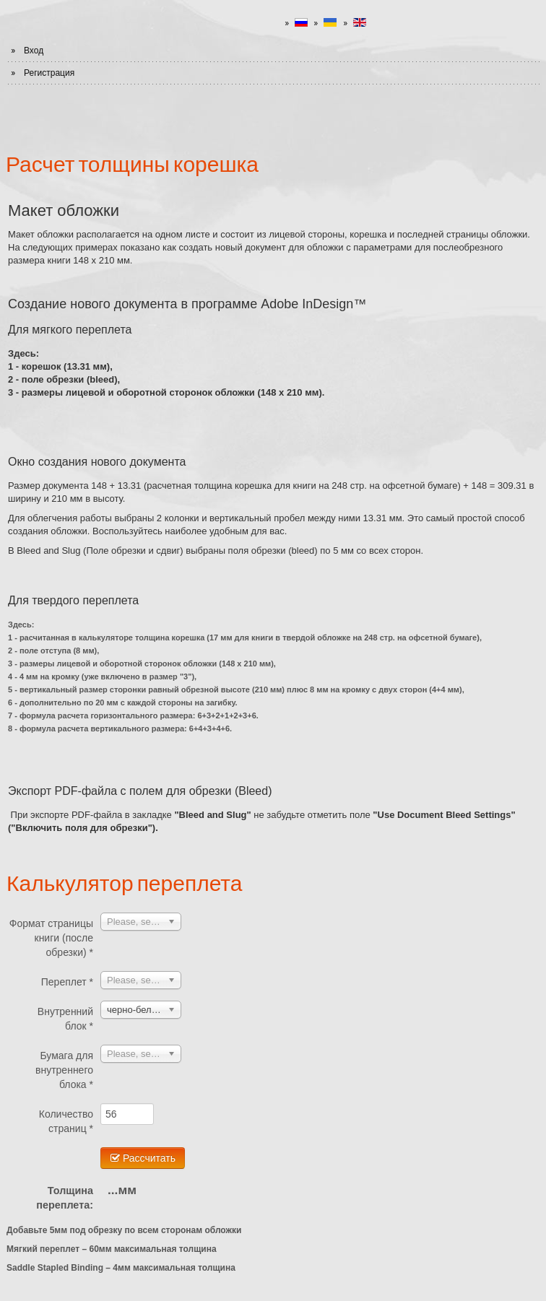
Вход (33, 50)
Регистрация (49, 73)
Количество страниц (66, 1121)
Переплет (67, 982)
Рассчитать (143, 1158)
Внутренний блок (65, 1019)
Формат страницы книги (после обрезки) (51, 938)
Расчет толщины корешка (132, 163)
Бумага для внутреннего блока (64, 1070)
